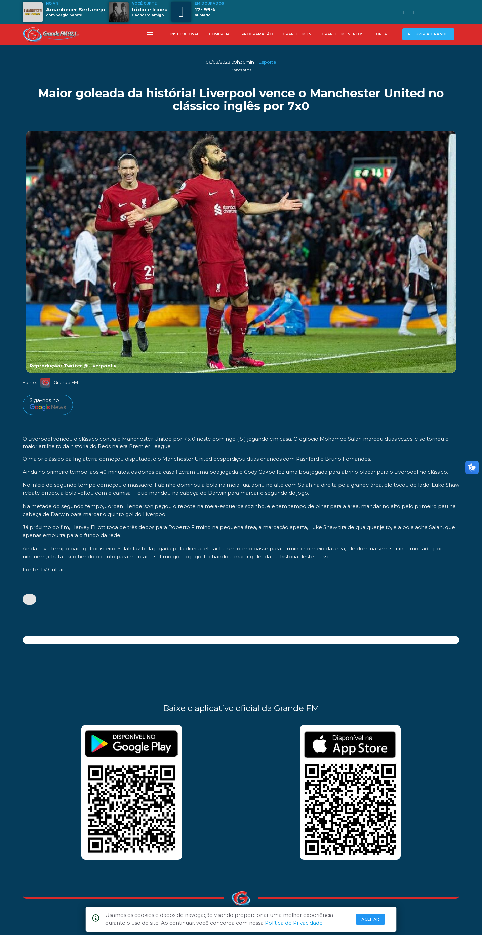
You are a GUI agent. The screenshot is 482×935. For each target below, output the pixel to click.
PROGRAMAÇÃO (257, 34)
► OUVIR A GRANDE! (428, 34)
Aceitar (370, 919)
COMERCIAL (220, 34)
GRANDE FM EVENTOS (342, 34)
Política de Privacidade (294, 923)
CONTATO (382, 34)
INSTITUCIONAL (184, 34)
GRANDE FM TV (297, 34)
